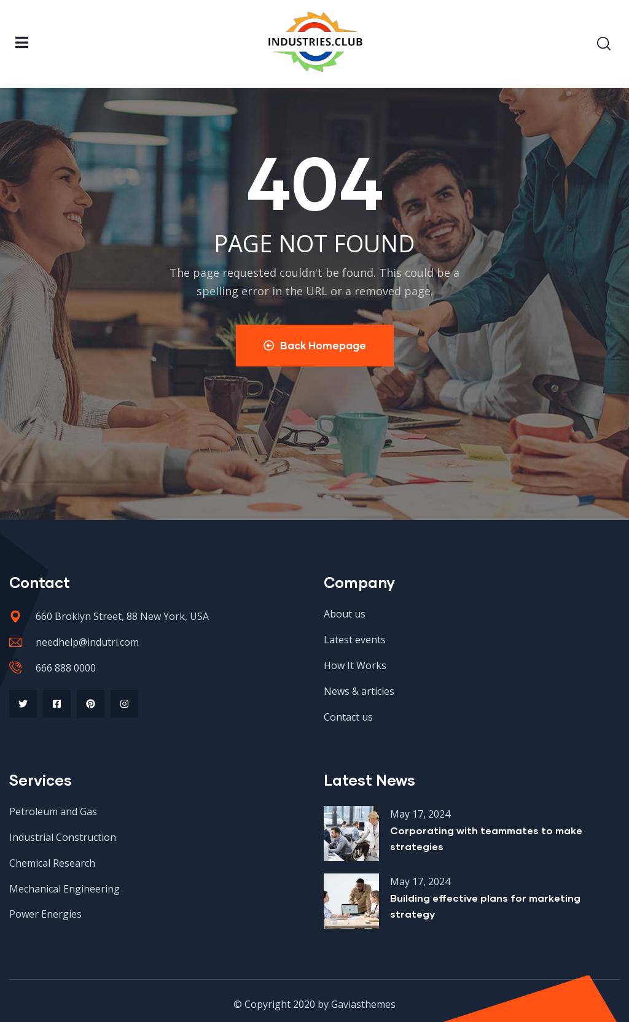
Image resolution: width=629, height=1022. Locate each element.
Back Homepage (315, 345)
